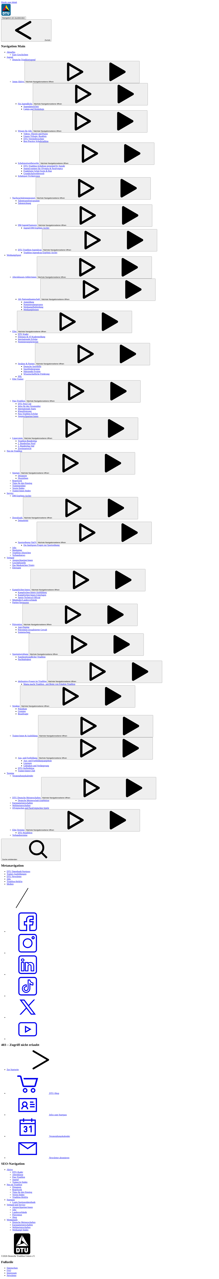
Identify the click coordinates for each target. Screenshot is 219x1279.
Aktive (10, 1169)
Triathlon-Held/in (14, 881)
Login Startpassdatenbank (23, 1202)
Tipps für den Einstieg (22, 1192)
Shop (14, 1217)
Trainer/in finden (19, 1182)
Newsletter (11, 1275)
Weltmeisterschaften (21, 1227)
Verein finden (18, 1194)
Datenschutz (12, 1268)
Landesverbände (19, 1212)
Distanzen (16, 1187)
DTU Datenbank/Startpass (18, 871)
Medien (10, 884)
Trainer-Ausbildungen (16, 874)
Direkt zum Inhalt (9, 2)
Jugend (15, 1179)
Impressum (12, 1273)
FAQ (9, 1270)
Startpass (11, 1200)
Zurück (26, 40)
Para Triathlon (18, 1177)
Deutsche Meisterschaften (23, 1222)
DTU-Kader (17, 1172)
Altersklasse (17, 1174)
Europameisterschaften (22, 1225)
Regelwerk (17, 1189)
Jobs (9, 879)
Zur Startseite (13, 1069)
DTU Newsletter (14, 876)
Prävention (17, 1215)
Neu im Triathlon (14, 1184)
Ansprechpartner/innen (22, 1207)
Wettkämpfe (12, 1220)
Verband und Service (16, 1205)
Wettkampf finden (20, 1230)
